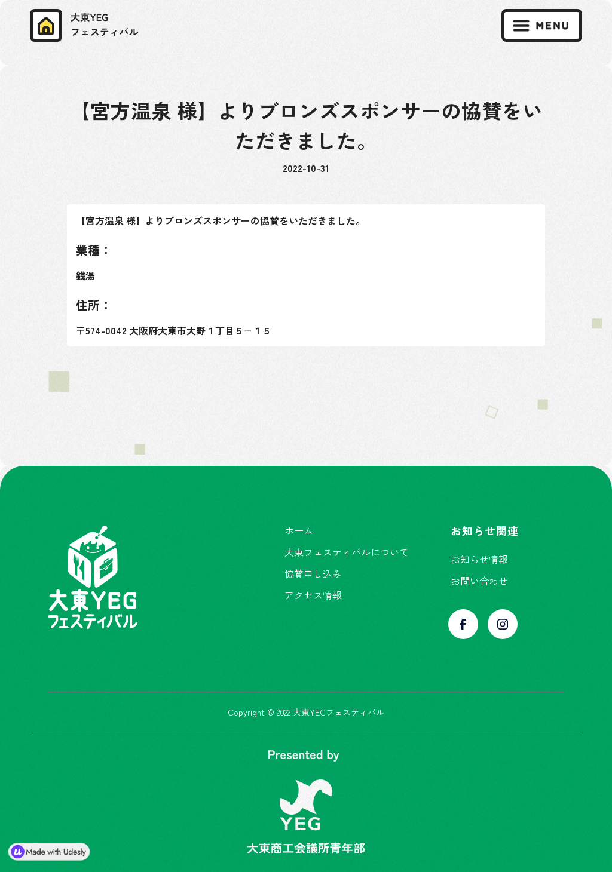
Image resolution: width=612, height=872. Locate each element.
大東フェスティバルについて (346, 552)
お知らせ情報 (479, 559)
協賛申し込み (313, 573)
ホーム (298, 530)
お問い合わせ (479, 580)
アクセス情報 (313, 595)
